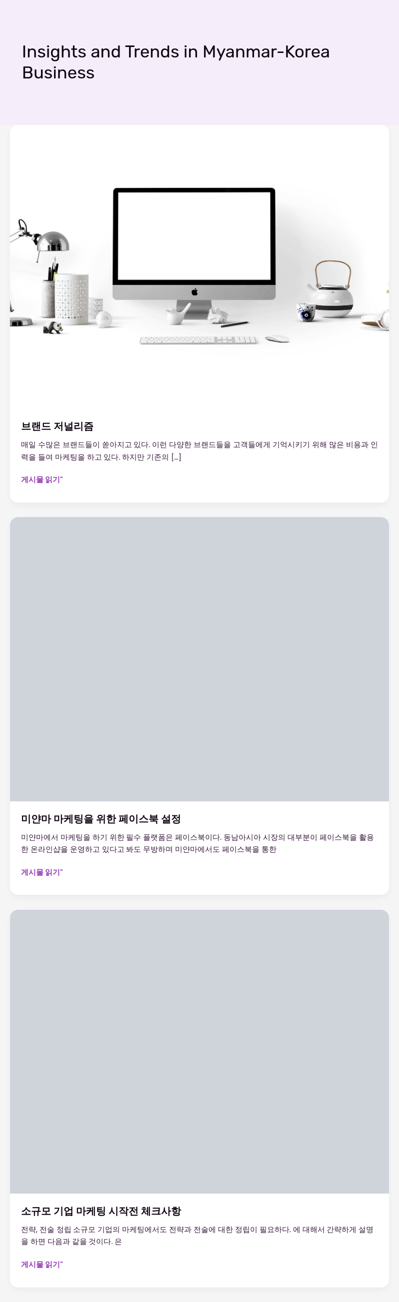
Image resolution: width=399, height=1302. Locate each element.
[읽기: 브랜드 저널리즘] (199, 266)
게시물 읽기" (42, 480)
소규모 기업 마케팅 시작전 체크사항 (101, 1211)
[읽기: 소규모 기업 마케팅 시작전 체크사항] (199, 1051)
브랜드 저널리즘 (57, 426)
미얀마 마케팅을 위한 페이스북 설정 (101, 819)
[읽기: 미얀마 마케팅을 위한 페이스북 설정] (199, 659)
